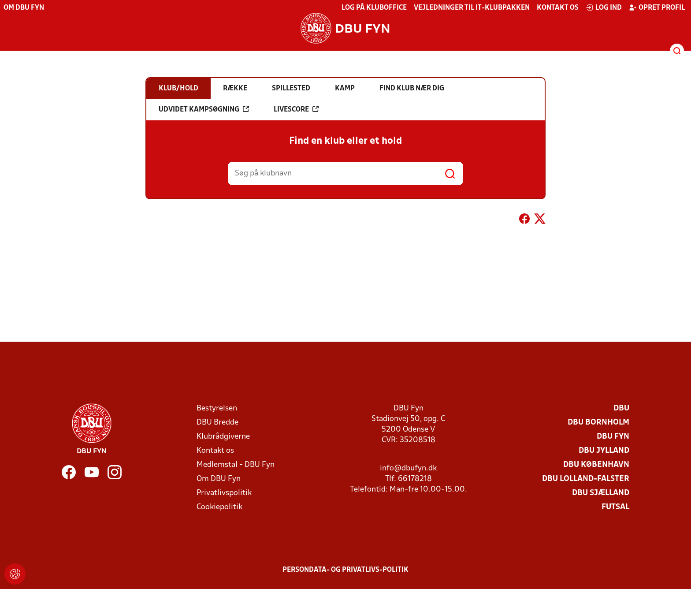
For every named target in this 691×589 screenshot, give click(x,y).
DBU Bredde (217, 422)
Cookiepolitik (219, 507)
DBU (621, 408)
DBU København (596, 465)
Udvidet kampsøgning (204, 109)
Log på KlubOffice (374, 8)
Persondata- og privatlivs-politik (345, 570)
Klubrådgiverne (223, 436)
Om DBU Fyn (24, 8)
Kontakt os (558, 8)
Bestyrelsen (217, 408)
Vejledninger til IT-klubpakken (472, 8)
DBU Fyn (613, 436)
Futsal (615, 507)
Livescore (296, 109)
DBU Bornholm (598, 422)
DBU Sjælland (600, 493)
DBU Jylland (604, 451)
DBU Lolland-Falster (585, 479)
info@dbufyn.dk (408, 468)
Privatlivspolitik (224, 493)
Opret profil (657, 7)
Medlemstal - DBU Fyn (236, 465)
